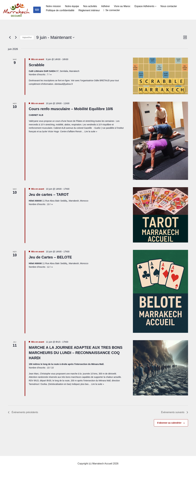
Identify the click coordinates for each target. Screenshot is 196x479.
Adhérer (105, 6)
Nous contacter (169, 6)
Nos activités (90, 6)
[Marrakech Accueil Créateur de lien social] (16, 10)
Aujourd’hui (27, 37)
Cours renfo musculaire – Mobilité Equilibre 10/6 (71, 109)
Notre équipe (72, 6)
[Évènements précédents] (10, 37)
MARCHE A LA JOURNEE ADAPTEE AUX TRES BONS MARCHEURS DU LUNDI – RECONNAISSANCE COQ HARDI (76, 352)
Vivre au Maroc (122, 6)
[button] (155, 6)
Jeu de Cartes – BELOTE (50, 257)
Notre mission (53, 6)
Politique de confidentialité (60, 10)
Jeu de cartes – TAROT (49, 194)
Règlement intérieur (89, 10)
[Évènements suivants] (16, 37)
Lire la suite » (90, 131)
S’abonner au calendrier (169, 423)
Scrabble (36, 65)
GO (37, 9)
